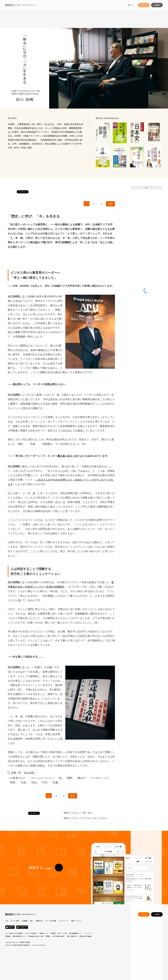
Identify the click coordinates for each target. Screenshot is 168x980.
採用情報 (7, 936)
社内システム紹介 (63, 933)
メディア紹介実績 (50, 921)
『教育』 (13, 782)
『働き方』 (81, 778)
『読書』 (55, 782)
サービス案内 (15, 921)
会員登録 (156, 6)
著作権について (44, 933)
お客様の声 (38, 921)
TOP (6, 921)
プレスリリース (63, 921)
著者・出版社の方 (72, 936)
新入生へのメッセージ (70, 456)
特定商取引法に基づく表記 (35, 936)
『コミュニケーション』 (42, 778)
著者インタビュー (76, 921)
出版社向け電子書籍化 (85, 936)
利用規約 (47, 936)
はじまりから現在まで (31, 933)
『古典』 (23, 782)
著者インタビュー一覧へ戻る (78, 813)
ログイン (143, 6)
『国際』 (70, 778)
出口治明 (29, 772)
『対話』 (34, 782)
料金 (31, 921)
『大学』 (45, 782)
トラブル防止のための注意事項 (14, 933)
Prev (146, 187)
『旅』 (60, 778)
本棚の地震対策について (19, 936)
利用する (40, 872)
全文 (110, 204)
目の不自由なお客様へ (59, 936)
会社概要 (24, 921)
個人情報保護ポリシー (76, 933)
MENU (131, 6)
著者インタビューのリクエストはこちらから (85, 818)
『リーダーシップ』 (99, 778)
